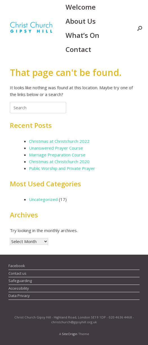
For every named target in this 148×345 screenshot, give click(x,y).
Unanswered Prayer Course (56, 148)
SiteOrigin (69, 334)
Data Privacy (19, 295)
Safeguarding (20, 280)
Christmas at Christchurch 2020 (59, 161)
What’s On (82, 35)
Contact (78, 49)
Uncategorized (43, 199)
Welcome (81, 7)
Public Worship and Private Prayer (62, 168)
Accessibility (18, 288)
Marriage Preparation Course (57, 155)
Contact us (17, 273)
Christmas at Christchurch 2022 (59, 141)
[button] (139, 28)
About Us (81, 21)
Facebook (16, 265)
